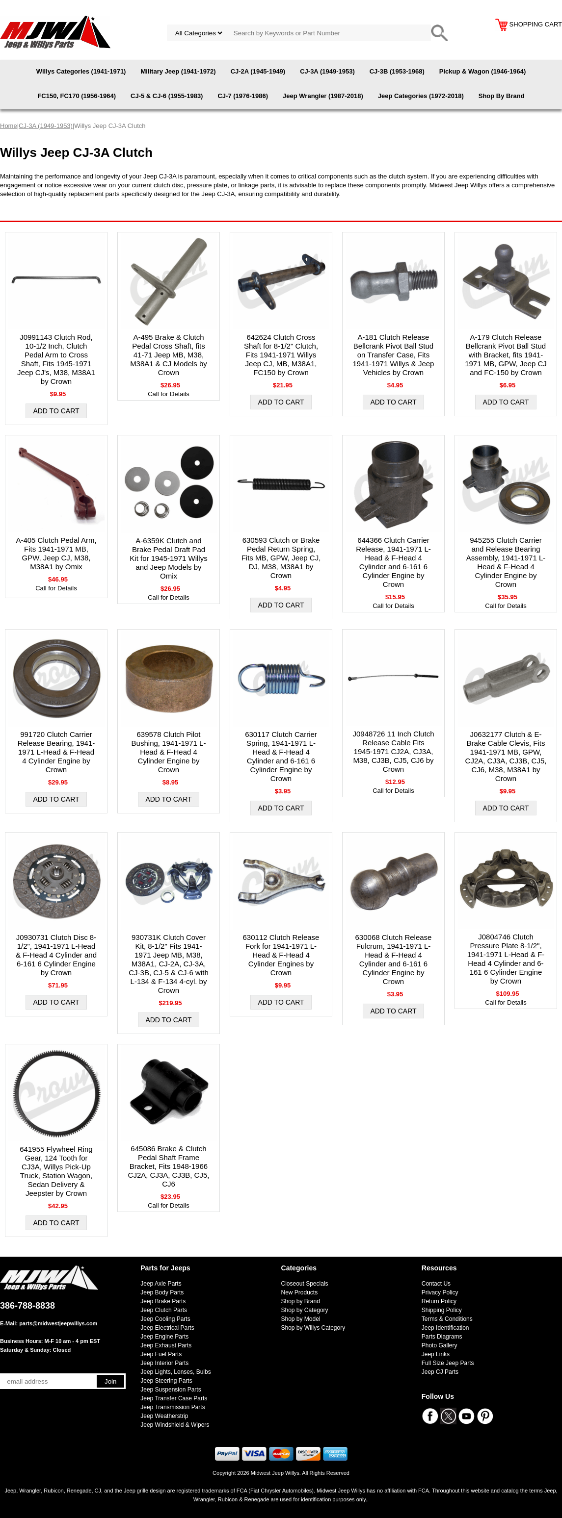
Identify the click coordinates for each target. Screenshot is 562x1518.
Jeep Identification (445, 1327)
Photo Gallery (439, 1345)
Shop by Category (304, 1310)
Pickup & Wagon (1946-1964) (482, 71)
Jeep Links (436, 1354)
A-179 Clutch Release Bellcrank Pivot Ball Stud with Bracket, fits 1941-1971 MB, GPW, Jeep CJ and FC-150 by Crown (506, 355)
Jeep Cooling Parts (165, 1319)
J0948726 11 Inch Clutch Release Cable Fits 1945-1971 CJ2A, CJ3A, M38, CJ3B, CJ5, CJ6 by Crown (393, 751)
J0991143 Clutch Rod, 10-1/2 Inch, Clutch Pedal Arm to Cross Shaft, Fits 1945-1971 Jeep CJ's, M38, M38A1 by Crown (56, 359)
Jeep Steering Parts (166, 1380)
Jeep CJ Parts (440, 1371)
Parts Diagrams (442, 1336)
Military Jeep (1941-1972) (177, 71)
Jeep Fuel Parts (161, 1354)
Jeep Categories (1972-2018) (421, 96)
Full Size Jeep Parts (448, 1363)
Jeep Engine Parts (164, 1336)
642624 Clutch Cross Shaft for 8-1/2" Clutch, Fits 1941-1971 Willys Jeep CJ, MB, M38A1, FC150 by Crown (281, 355)
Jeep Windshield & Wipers (174, 1424)
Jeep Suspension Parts (170, 1389)
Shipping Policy (442, 1310)
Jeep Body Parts (162, 1292)
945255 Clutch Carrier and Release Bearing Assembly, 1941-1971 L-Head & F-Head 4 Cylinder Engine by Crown (505, 562)
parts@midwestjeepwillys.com (58, 1323)
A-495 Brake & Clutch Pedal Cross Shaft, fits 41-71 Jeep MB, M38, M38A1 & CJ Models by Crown (168, 355)
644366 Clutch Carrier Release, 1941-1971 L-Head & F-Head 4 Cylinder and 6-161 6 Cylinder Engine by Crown (393, 562)
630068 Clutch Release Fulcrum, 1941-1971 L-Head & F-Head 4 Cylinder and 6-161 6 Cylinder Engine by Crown (393, 959)
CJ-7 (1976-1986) (242, 96)
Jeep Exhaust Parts (165, 1345)
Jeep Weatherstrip (164, 1416)
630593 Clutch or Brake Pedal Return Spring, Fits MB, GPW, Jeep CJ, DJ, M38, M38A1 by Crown (281, 558)
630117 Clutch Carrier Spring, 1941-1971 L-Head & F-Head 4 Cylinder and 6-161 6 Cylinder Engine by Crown (281, 756)
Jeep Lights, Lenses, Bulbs (175, 1371)
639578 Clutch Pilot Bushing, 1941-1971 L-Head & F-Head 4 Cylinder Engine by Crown (169, 752)
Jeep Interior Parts (164, 1363)
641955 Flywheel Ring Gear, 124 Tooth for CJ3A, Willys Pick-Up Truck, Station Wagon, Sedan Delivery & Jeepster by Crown (56, 1171)
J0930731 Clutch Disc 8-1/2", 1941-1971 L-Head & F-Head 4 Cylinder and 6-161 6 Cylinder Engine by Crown (56, 955)
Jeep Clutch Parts (163, 1310)
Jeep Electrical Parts (167, 1327)
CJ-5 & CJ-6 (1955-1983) (167, 96)
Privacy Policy (440, 1292)
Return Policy (439, 1301)
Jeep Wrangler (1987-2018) (323, 96)
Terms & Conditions (447, 1319)
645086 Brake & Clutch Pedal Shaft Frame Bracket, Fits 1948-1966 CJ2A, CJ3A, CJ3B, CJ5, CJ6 (169, 1166)
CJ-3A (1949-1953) (327, 71)
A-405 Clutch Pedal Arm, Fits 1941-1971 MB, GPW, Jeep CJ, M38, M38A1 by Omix (56, 553)
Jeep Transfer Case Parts (173, 1398)
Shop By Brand (502, 96)
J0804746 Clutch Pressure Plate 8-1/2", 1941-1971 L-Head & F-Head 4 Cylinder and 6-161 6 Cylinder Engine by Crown (506, 959)
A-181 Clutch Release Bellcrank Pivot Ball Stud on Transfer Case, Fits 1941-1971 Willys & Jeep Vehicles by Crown (393, 355)
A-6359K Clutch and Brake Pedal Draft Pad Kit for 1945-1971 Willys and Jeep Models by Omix (168, 558)
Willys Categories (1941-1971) (81, 71)
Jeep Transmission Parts (172, 1407)
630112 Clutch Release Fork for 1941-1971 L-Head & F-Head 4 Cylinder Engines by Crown (281, 955)
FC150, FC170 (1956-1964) (76, 96)
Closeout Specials (304, 1283)
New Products (299, 1292)
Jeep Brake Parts (163, 1301)
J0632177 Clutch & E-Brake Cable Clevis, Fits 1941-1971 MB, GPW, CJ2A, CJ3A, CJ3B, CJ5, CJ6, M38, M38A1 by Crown (506, 756)
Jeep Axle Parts (160, 1283)
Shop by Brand (300, 1301)
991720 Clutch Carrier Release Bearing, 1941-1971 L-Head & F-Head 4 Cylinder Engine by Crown (56, 752)
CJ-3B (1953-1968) (397, 71)
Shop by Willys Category (313, 1327)
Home (8, 125)
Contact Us (436, 1283)
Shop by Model (301, 1319)
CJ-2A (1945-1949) (258, 71)
